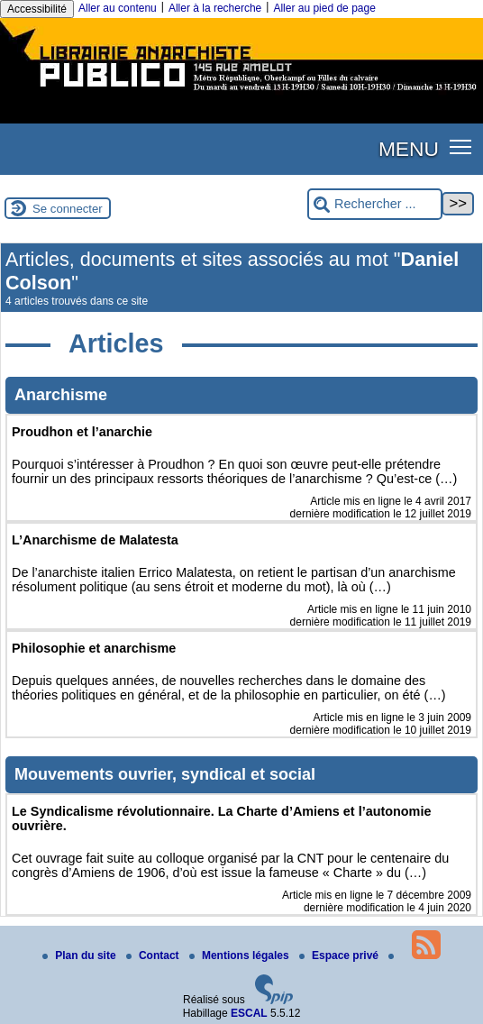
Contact (154, 955)
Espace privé (340, 955)
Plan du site (80, 955)
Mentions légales (240, 955)
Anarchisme (60, 395)
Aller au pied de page (324, 8)
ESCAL (249, 1013)
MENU (408, 148)
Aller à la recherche (215, 8)
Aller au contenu (117, 8)
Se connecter (67, 208)
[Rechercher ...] (374, 204)
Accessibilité (37, 9)
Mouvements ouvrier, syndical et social (164, 774)
